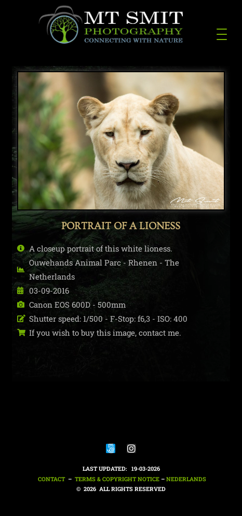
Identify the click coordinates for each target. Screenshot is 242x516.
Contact (50, 479)
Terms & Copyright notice (117, 479)
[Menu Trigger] (222, 34)
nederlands (186, 479)
